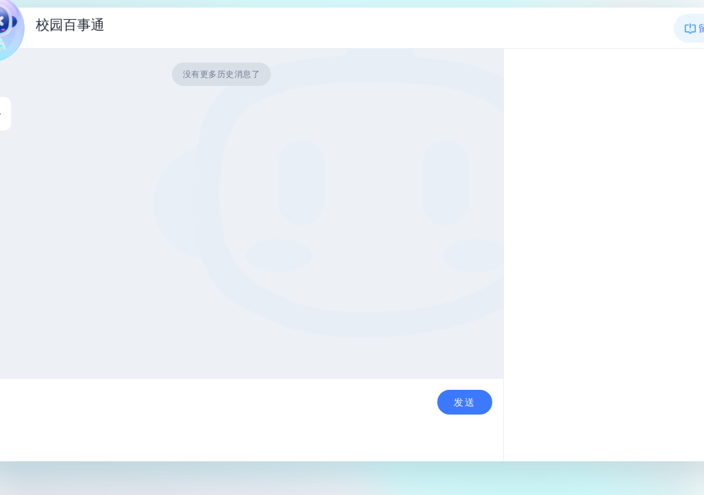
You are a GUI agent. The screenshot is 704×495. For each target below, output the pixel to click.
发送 (465, 402)
